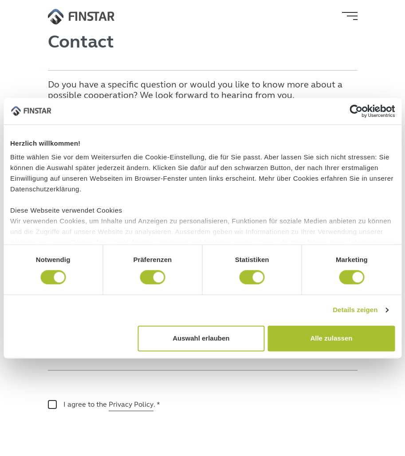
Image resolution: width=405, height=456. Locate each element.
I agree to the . (111, 405)
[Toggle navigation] (349, 16)
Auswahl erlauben (201, 338)
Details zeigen (355, 310)
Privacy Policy (131, 404)
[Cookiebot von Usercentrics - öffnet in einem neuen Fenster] (356, 111)
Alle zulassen (331, 338)
